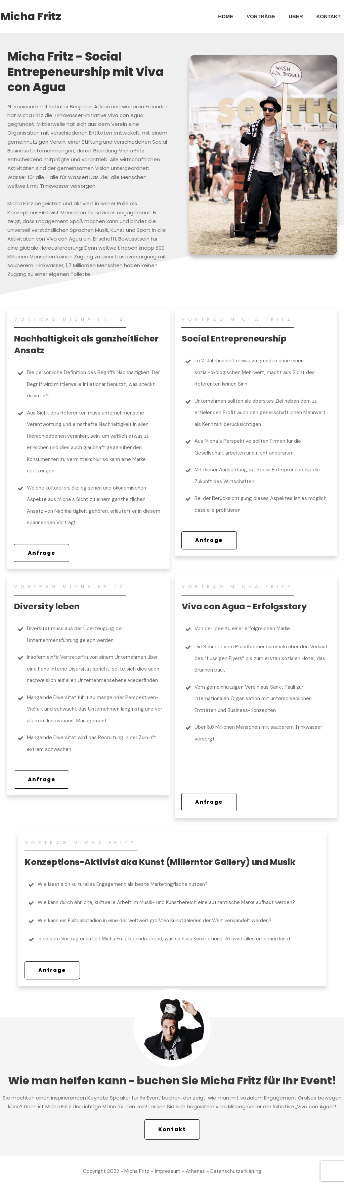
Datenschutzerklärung (235, 1171)
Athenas (195, 1171)
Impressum (167, 1171)
